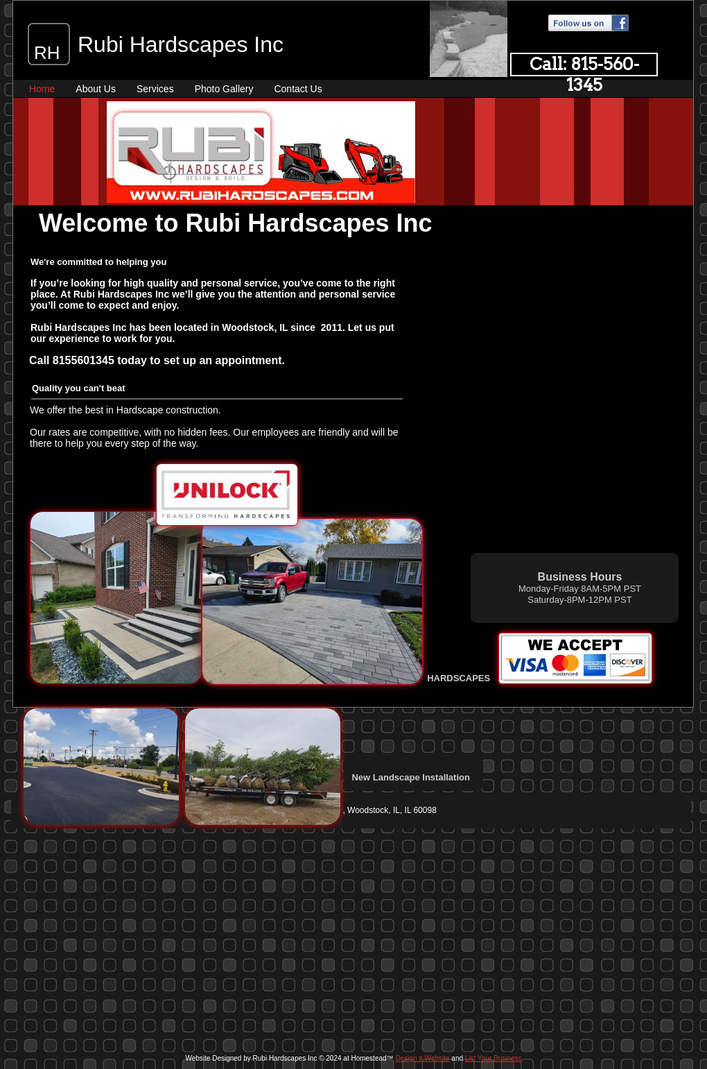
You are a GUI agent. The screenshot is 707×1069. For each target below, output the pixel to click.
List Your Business (493, 1058)
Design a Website (422, 1058)
